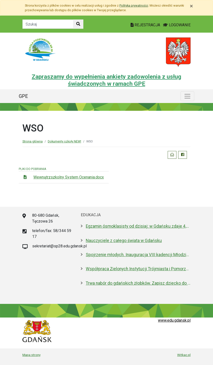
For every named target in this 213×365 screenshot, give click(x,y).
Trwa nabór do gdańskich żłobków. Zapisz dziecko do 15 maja (138, 283)
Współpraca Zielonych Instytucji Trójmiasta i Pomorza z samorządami (138, 268)
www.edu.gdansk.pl (174, 320)
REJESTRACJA (146, 25)
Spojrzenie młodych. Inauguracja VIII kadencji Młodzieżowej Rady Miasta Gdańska (138, 254)
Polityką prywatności (133, 5)
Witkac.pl (184, 355)
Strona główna (32, 141)
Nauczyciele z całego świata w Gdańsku (124, 240)
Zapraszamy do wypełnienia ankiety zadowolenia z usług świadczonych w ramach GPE (106, 80)
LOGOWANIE (177, 25)
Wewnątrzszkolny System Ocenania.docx (68, 177)
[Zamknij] (191, 6)
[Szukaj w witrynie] (78, 24)
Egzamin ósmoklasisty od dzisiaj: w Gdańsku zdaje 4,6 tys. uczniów (138, 226)
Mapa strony (31, 355)
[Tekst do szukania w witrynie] (47, 24)
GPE (23, 96)
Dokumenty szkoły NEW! (64, 141)
